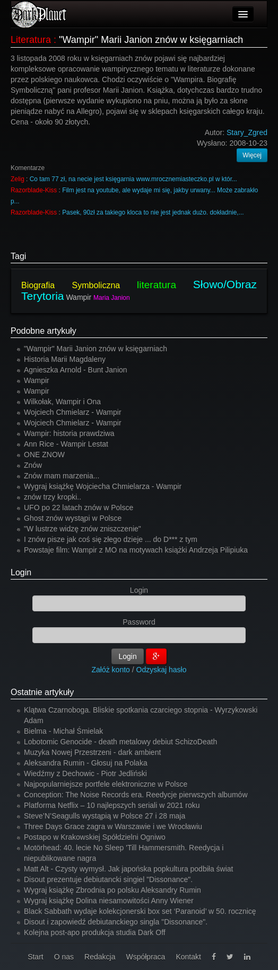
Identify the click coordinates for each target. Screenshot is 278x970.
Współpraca (145, 957)
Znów (33, 465)
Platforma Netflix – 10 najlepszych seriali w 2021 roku (112, 805)
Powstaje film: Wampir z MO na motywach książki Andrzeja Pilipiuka (136, 550)
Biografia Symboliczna (70, 285)
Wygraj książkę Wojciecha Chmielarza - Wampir (102, 486)
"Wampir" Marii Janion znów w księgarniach (151, 39)
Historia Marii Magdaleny (65, 359)
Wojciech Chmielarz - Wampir (72, 412)
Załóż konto (111, 669)
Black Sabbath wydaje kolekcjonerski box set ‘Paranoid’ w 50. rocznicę (140, 911)
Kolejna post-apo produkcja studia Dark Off (95, 932)
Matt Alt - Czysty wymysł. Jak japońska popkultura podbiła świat (128, 869)
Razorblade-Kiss (34, 190)
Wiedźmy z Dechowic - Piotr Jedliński (85, 773)
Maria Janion (111, 297)
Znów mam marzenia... (61, 475)
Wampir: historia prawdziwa (69, 433)
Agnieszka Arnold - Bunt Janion (75, 370)
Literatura (31, 39)
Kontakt (188, 957)
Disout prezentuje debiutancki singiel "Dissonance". (108, 879)
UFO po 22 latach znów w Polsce (78, 507)
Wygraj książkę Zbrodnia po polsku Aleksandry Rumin (112, 890)
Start (36, 957)
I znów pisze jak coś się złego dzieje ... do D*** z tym (110, 539)
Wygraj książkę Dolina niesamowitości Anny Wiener (109, 900)
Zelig (17, 179)
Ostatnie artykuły (42, 692)
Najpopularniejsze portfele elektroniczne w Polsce (105, 784)
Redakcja (99, 957)
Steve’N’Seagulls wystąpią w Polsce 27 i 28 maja (104, 816)
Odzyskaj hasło (161, 669)
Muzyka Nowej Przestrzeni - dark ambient (92, 752)
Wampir (78, 297)
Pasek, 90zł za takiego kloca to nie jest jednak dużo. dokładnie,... (153, 212)
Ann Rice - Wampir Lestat (66, 444)
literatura (156, 284)
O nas (64, 957)
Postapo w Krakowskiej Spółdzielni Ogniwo (95, 837)
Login (21, 572)
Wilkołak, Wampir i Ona (62, 401)
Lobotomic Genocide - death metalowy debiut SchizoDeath (120, 741)
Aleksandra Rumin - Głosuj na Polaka (85, 763)
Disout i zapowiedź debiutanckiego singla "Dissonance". (115, 922)
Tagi (18, 256)
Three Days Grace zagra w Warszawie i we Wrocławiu (113, 826)
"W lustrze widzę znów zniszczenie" (82, 528)
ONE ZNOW (44, 454)
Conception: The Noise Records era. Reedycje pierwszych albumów (136, 794)
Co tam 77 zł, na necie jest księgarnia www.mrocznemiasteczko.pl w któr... (133, 179)
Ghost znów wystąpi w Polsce (72, 518)
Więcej (252, 155)
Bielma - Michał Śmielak (63, 731)
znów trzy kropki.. (52, 497)
